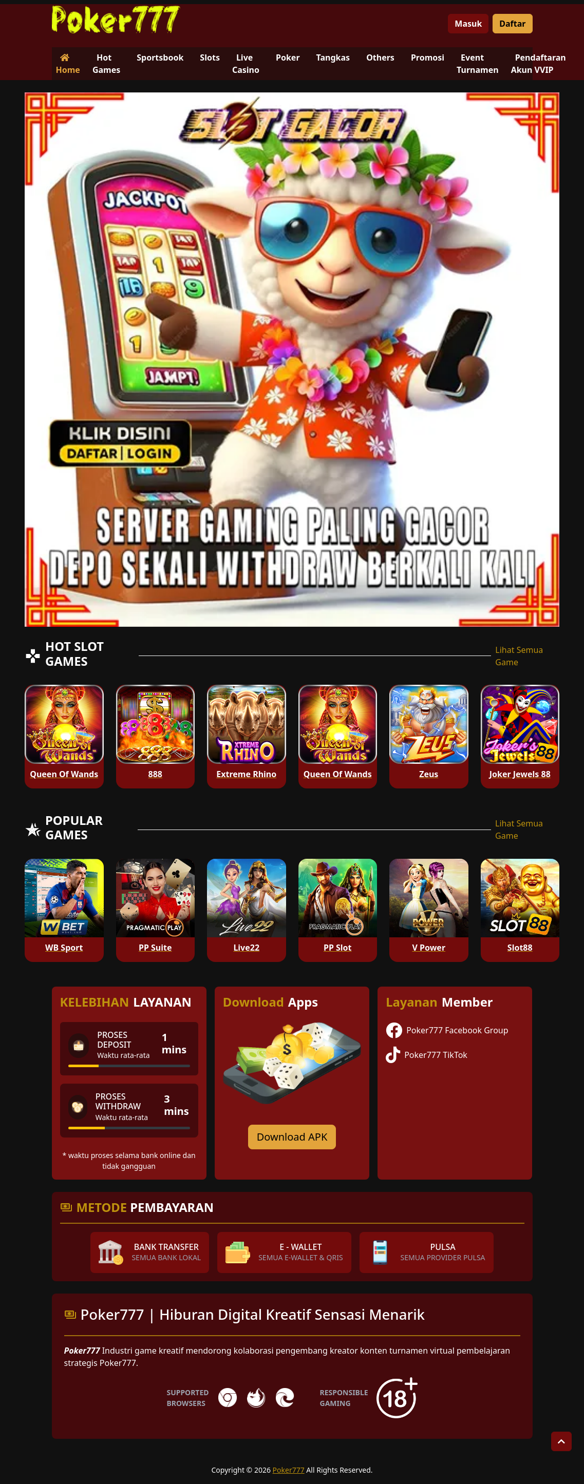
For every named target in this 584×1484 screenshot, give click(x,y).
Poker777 (289, 1470)
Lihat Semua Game (519, 656)
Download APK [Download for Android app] (292, 1137)
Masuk (468, 23)
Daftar (512, 23)
